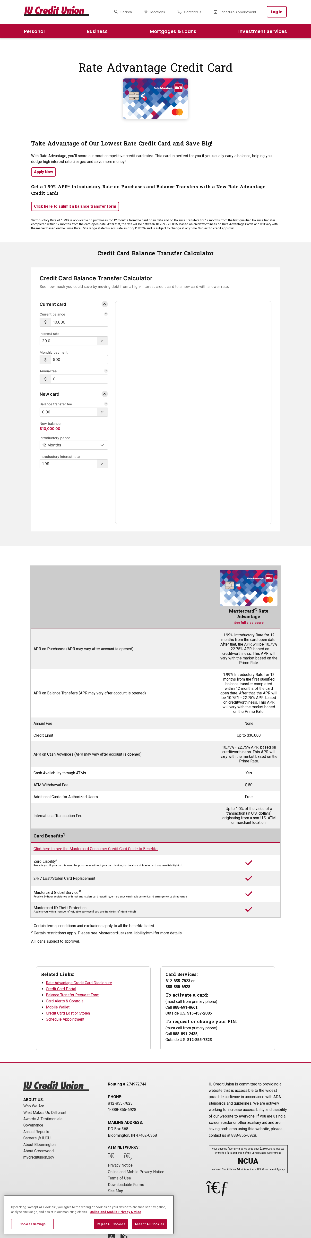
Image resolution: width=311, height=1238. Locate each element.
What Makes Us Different (44, 1069)
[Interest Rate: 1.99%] (68, 464)
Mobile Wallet (57, 963)
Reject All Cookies (111, 1224)
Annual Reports (36, 1088)
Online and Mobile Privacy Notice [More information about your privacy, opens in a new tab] (115, 1212)
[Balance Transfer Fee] (106, 404)
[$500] (79, 359)
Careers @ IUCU (37, 1094)
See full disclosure (249, 579)
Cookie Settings (121, 1153)
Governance (33, 1081)
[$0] (79, 379)
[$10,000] (79, 322)
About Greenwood (38, 1107)
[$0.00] (68, 412)
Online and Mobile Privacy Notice (136, 1128)
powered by (248, 449)
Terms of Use (119, 1134)
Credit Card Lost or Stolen (68, 969)
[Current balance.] (106, 314)
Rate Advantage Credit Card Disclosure (79, 939)
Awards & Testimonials (42, 1075)
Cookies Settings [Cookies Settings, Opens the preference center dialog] (32, 1224)
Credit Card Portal (61, 945)
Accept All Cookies (149, 1224)
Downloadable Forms (126, 1141)
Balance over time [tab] (158, 350)
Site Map (115, 1147)
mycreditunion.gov (38, 1113)
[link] (159, 332)
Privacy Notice (120, 1121)
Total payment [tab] (228, 351)
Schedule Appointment (65, 975)
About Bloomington (39, 1101)
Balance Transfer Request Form (72, 951)
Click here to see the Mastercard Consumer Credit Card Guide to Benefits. (96, 805)
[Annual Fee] (106, 371)
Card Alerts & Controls (65, 957)
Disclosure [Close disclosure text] (131, 458)
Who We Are (33, 1062)
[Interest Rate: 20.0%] (68, 341)
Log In (277, 11)
